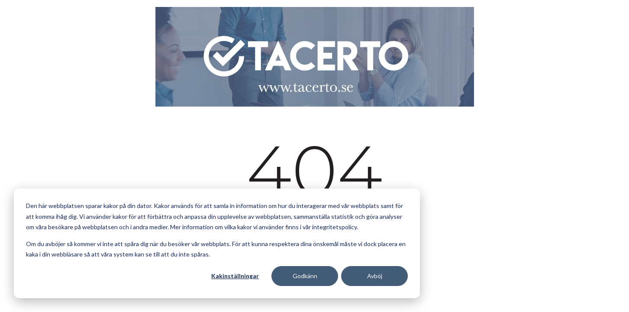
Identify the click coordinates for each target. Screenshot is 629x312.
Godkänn (305, 276)
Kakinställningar (235, 276)
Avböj (374, 276)
